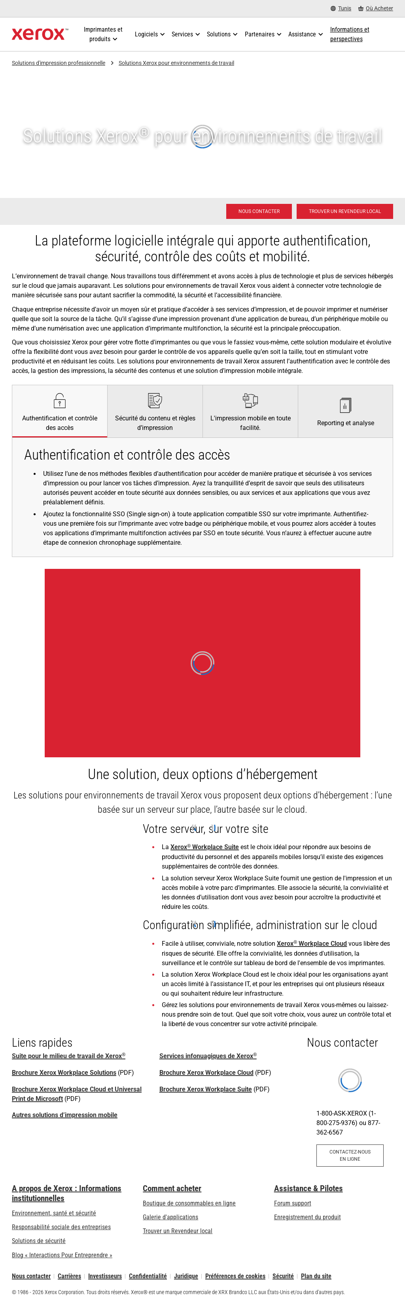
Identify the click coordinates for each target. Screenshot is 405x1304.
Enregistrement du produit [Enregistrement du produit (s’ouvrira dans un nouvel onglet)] (307, 1217)
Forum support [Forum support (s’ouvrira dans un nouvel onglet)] (292, 1203)
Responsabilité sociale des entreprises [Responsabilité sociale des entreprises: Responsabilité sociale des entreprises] (61, 1227)
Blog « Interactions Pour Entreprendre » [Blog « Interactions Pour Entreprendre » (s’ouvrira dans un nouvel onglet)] (62, 1255)
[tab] (59, 411)
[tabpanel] (202, 497)
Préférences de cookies (235, 1276)
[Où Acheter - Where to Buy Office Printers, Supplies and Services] (375, 8)
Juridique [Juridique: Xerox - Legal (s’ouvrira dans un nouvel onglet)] (186, 1276)
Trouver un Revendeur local (177, 1231)
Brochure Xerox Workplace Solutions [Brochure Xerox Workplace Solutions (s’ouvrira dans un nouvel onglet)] (64, 1072)
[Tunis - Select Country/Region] (341, 8)
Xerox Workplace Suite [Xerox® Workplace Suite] (204, 847)
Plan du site (316, 1276)
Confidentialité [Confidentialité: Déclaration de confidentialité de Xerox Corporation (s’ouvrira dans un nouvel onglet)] (148, 1276)
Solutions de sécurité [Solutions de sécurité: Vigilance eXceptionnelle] (39, 1241)
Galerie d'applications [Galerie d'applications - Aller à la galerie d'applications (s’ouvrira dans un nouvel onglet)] (170, 1217)
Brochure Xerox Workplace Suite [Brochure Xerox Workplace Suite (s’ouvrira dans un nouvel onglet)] (205, 1089)
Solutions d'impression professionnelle (58, 63)
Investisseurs (105, 1276)
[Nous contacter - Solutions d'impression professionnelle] (259, 211)
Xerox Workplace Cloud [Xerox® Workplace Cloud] (312, 943)
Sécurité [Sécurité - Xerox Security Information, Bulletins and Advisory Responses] (283, 1276)
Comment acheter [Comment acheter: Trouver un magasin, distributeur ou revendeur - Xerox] (172, 1188)
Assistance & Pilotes (308, 1188)
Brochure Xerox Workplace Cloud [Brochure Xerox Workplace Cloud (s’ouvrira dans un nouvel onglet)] (206, 1072)
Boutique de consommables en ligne (189, 1203)
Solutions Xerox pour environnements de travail (176, 63)
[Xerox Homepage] (40, 34)
